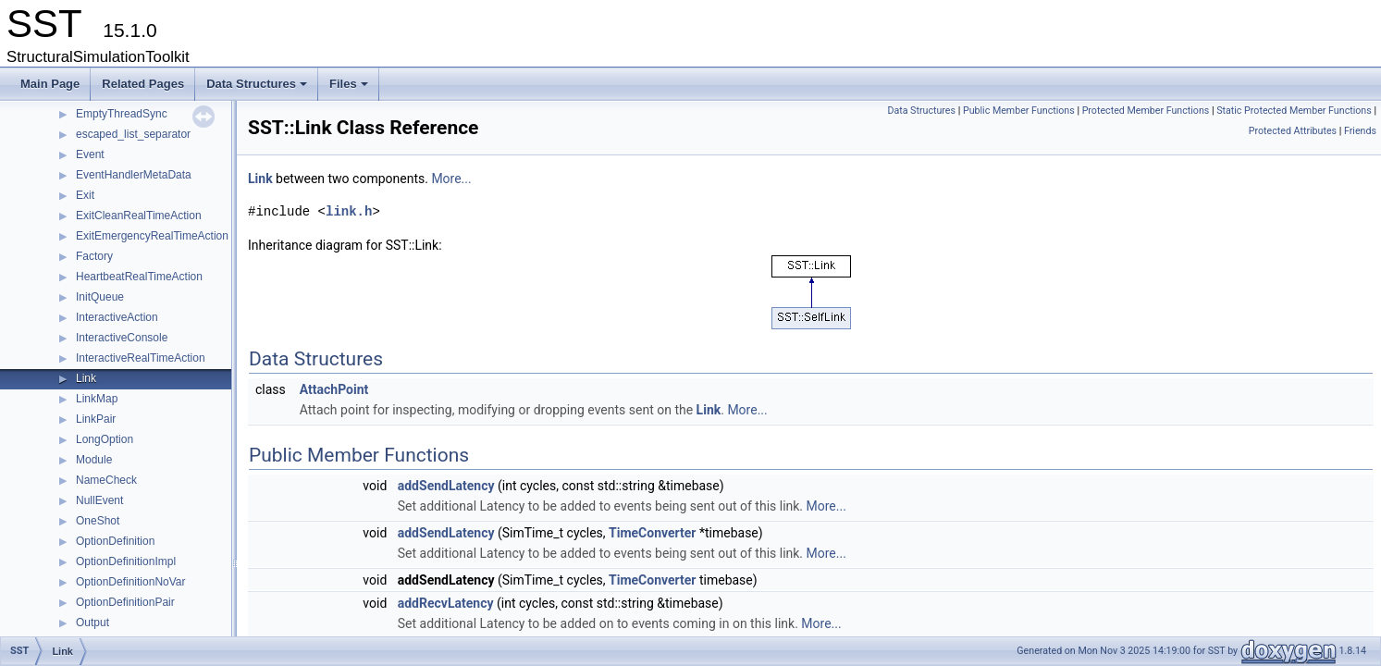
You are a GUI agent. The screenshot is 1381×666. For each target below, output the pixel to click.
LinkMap (96, 398)
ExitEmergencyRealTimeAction (152, 235)
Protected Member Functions (1146, 111)
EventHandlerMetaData (133, 174)
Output (92, 622)
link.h (349, 211)
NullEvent (99, 500)
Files (350, 89)
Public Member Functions (1019, 111)
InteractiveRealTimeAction (140, 358)
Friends (1360, 131)
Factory (94, 256)
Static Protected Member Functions (1294, 111)
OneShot (97, 520)
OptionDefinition (115, 541)
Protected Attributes (1293, 131)
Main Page (50, 84)
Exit (85, 195)
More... (451, 178)
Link (86, 378)
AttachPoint (334, 389)
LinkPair (96, 419)
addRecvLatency (446, 603)
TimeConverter (652, 532)
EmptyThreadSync (121, 113)
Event (90, 154)
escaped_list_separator (133, 134)
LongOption (104, 439)
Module (94, 459)
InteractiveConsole (121, 337)
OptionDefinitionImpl (126, 561)
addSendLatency (446, 485)
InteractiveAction (117, 317)
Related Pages (143, 84)
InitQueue (100, 296)
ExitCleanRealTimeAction (139, 215)
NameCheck (106, 480)
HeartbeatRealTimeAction (139, 276)
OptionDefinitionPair (125, 602)
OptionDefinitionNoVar (131, 581)
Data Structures (258, 89)
